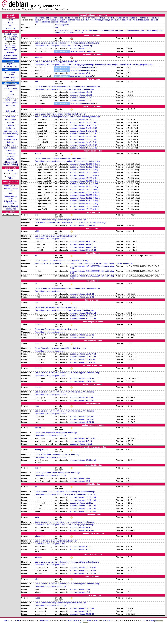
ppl (157, 30)
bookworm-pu (10, 136)
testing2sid (10, 105)
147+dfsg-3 (90, 225)
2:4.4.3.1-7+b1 (91, 122)
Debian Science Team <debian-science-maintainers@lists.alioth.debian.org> (65, 392)
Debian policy (10, 39)
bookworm (10, 128)
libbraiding (93, 30)
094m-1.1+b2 (91, 242)
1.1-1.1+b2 (90, 335)
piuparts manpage (10, 58)
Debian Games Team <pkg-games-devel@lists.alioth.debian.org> (60, 114)
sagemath (65, 25)
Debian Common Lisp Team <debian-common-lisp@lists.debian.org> (62, 260)
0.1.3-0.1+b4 (91, 460)
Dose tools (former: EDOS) (10, 190)
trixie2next (10, 125)
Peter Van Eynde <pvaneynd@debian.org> (52, 263)
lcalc (86, 30)
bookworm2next (10, 139)
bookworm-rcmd (10, 131)
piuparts (6, 620)
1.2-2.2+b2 (90, 416)
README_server (10, 55)
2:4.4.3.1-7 (90, 120)
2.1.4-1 (88, 48)
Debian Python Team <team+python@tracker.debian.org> (57, 454)
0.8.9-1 (88, 527)
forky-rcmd (10, 111)
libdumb (100, 30)
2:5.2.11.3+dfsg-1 (93, 164)
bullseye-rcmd (10, 145)
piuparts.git (106, 620)
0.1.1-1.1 (89, 547)
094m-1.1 (89, 244)
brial (56, 27)
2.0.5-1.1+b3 (91, 313)
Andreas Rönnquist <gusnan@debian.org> (52, 117)
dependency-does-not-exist (81, 51)
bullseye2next (10, 153)
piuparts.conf (10, 46)
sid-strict (10, 94)
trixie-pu (10, 122)
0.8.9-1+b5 (90, 530)
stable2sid (11, 156)
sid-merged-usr (11, 100)
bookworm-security (10, 134)
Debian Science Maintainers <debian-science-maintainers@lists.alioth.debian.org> (67, 43)
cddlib (76, 30)
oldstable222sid (10, 162)
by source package (10, 77)
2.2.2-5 (88, 611)
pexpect (152, 30)
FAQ (10, 25)
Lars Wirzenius (43, 620)
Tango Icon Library (148, 620)
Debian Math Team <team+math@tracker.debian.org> (56, 62)
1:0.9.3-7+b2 (91, 354)
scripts (6, 50)
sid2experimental (10, 88)
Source (10, 170)
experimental (10, 86)
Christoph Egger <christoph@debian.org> (86, 263)
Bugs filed (10, 64)
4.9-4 (88, 478)
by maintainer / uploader (10, 73)
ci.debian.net (10, 209)
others (96, 620)
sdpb (75, 32)
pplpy (161, 30)
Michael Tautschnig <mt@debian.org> (81, 494)
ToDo (10, 178)
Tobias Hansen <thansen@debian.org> (50, 46)
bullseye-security (10, 148)
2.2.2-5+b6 (90, 608)
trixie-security (10, 120)
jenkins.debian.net (10, 206)
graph (13, 80)
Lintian (10, 193)
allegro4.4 (59, 30)
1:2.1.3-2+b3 (91, 568)
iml (83, 30)
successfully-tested (77, 48)
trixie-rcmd (10, 117)
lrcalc (121, 30)
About (10, 20)
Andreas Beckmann (72, 620)
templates (13, 36)
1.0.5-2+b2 (90, 294)
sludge (80, 32)
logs (15, 50)
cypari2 (58, 25)
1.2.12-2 (89, 92)
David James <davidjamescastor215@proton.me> (54, 223)
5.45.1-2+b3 (90, 438)
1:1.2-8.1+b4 (91, 497)
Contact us (10, 28)
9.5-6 (88, 73)
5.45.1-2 (89, 441)
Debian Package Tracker (10, 197)
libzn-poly (115, 30)
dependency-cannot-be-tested (82, 67)
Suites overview (10, 67)
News (10, 23)
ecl (80, 30)
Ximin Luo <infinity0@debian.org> (80, 46)
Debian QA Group (10, 186)
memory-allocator (142, 30)
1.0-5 (88, 589)
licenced (17, 620)
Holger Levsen (86, 620)
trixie (10, 114)
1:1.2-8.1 (89, 503)
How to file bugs (10, 34)
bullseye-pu (10, 151)
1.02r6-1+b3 (90, 378)
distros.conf (10, 48)
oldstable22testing (10, 165)
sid (10, 91)
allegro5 (66, 30)
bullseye (10, 142)
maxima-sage (129, 30)
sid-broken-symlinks (10, 103)
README (10, 52)
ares (71, 30)
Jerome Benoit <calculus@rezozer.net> (110, 65)
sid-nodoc (13, 70)
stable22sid (10, 159)
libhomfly (107, 30)
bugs (15, 173)
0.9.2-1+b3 (90, 397)
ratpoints (69, 32)
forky (10, 108)
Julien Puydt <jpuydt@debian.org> (80, 65)
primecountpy (60, 32)
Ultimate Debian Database (10, 202)
